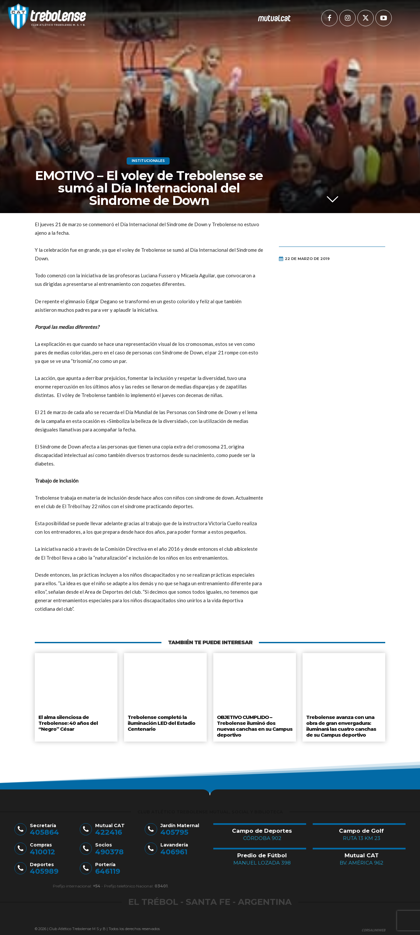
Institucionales (148, 161)
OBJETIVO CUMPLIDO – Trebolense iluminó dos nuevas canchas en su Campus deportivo (254, 724)
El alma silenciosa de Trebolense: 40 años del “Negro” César (67, 721)
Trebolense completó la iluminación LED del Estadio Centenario (161, 721)
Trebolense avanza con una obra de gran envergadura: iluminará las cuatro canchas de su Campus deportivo (340, 724)
